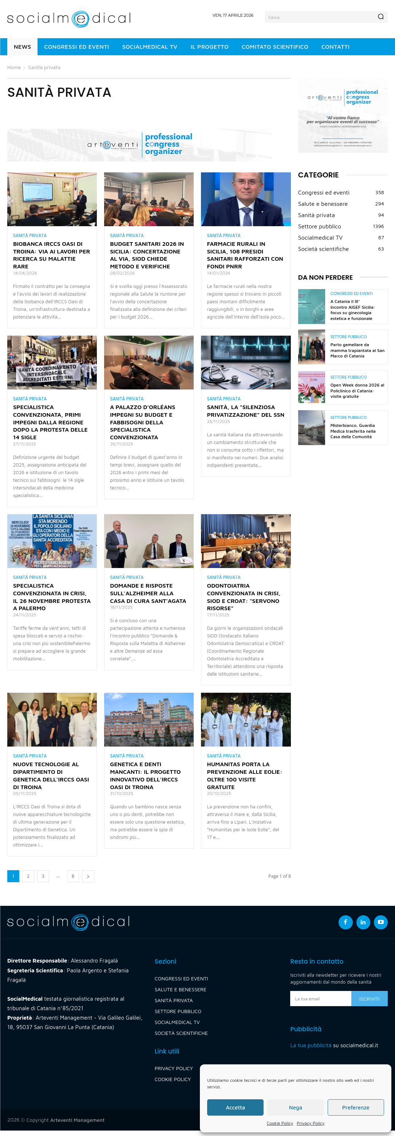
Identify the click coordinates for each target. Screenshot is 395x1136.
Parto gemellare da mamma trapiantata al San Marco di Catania (358, 350)
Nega (295, 1107)
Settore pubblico (349, 337)
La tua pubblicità (310, 1051)
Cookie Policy (280, 1123)
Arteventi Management (77, 1125)
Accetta (235, 1107)
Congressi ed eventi (352, 294)
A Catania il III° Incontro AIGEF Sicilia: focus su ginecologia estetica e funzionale (353, 310)
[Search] (381, 17)
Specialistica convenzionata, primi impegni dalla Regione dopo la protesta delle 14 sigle (50, 424)
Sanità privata (30, 235)
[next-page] (88, 882)
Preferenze (356, 1107)
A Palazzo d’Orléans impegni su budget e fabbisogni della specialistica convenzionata (142, 424)
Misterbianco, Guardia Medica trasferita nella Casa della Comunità (353, 431)
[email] (320, 1004)
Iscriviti (369, 1004)
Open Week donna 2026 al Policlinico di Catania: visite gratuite (357, 390)
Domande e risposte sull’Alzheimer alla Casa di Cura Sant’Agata (148, 597)
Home (14, 67)
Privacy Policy (310, 1123)
